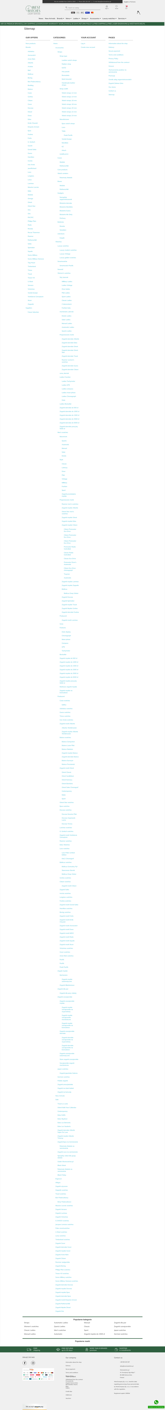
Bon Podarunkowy (34, 82)
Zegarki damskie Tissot (70, 356)
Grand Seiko (32, 149)
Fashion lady (66, 308)
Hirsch (64, 150)
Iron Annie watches (66, 720)
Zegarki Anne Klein (62, 1255)
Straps (60, 52)
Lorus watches (60, 1236)
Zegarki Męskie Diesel (63, 1307)
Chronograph (66, 636)
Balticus (30, 74)
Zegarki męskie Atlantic (70, 508)
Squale (30, 251)
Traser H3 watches (62, 1273)
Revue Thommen (34, 232)
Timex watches (65, 716)
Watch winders (63, 173)
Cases (60, 158)
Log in (83, 43)
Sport (64, 490)
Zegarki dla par (63, 989)
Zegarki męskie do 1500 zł (69, 666)
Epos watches (64, 806)
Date (63, 400)
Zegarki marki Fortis (66, 916)
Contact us (112, 91)
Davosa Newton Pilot (69, 814)
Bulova (30, 89)
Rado (30, 225)
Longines (31, 176)
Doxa (30, 116)
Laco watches (64, 848)
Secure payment (114, 51)
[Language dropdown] (127, 2)
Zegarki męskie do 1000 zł (69, 662)
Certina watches (65, 878)
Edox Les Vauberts (64, 1126)
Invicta (30, 161)
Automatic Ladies (68, 327)
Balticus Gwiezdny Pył (69, 866)
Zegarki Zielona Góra (116, 83)
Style (61, 460)
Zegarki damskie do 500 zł (69, 408)
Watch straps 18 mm (69, 104)
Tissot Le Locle (63, 1104)
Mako (64, 795)
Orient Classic (66, 772)
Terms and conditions (116, 55)
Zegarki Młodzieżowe (67, 985)
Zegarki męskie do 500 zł (68, 658)
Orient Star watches (67, 802)
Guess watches (65, 712)
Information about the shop (118, 43)
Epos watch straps (68, 123)
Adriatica (31, 51)
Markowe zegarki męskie (68, 687)
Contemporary (67, 791)
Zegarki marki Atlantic (67, 724)
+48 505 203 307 (125, 1362)
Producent (63, 616)
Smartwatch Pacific (66, 266)
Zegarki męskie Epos (62, 1292)
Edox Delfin (61, 1115)
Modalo (30, 195)
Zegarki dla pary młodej (68, 993)
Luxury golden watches (68, 258)
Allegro (57, 1182)
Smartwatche (62, 261)
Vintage (64, 479)
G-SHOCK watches (62, 1221)
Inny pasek (65, 72)
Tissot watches (60, 1194)
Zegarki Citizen (60, 1258)
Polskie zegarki (63, 1081)
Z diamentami (67, 304)
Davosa (30, 108)
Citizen (30, 100)
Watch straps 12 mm (69, 93)
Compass (65, 643)
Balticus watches (66, 862)
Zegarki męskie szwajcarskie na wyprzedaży (67, 1009)
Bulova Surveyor (67, 760)
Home (55, 43)
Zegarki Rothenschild (62, 1304)
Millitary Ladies (67, 281)
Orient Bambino (67, 784)
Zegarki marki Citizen (69, 886)
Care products (62, 170)
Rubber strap (66, 64)
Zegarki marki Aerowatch (68, 926)
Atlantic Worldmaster (69, 728)
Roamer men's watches (70, 504)
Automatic (65, 444)
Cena (61, 624)
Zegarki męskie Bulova (70, 753)
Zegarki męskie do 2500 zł (69, 670)
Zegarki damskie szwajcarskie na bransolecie (67, 1048)
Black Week (62, 1165)
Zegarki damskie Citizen (70, 369)
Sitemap (111, 95)
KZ (63, 147)
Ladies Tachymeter (68, 381)
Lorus (30, 180)
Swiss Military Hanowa (36, 259)
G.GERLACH (64, 154)
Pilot (63, 475)
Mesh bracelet (67, 79)
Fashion (64, 486)
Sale (57, 1100)
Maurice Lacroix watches (64, 1206)
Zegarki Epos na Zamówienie (68, 1142)
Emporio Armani (33, 127)
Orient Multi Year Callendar (67, 1107)
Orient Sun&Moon (68, 776)
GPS (63, 647)
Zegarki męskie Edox (69, 521)
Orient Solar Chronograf (70, 787)
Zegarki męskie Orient (69, 517)
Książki (62, 238)
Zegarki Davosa (67, 597)
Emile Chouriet (33, 123)
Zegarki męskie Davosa (63, 1289)
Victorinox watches (66, 948)
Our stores (112, 87)
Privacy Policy (113, 59)
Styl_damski (64, 277)
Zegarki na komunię (64, 1092)
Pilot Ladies (66, 293)
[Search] (82, 8)
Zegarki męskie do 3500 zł (69, 673)
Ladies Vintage (67, 285)
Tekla (63, 131)
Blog (67, 1386)
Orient (30, 202)
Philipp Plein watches (62, 1270)
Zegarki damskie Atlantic (70, 339)
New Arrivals (60, 1096)
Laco (29, 172)
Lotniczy (64, 468)
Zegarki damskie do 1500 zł (69, 415)
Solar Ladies (66, 320)
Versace (30, 285)
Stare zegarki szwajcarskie (69, 1059)
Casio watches (65, 701)
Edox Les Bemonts (64, 1123)
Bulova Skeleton (67, 749)
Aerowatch (32, 55)
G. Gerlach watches (66, 831)
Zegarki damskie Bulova (70, 757)
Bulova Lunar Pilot (68, 745)
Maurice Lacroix (33, 187)
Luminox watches (66, 828)
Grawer (111, 66)
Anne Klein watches (66, 956)
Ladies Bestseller (65, 404)
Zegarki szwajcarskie (65, 997)
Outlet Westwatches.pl (65, 1162)
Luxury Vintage (65, 254)
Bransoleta (65, 75)
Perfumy (63, 218)
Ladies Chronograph (69, 396)
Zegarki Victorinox (61, 1217)
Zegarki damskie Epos (63, 1296)
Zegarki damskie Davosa (64, 1285)
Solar (63, 452)
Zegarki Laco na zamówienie (68, 1152)
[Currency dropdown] (133, 2)
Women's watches (64, 273)
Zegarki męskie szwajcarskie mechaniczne (67, 1017)
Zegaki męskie (63, 971)
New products (31, 43)
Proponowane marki (67, 335)
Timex (30, 270)
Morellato (65, 143)
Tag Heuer (31, 263)
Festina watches (65, 901)
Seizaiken (63, 230)
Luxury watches (63, 246)
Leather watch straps (69, 60)
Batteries (61, 222)
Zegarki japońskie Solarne (69, 1073)
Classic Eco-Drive (70, 558)
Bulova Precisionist (68, 764)
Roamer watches (66, 841)
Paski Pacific (68, 135)
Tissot (30, 274)
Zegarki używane (61, 1186)
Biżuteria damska (66, 203)
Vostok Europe (33, 293)
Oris (29, 210)
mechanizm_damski (66, 312)
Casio (30, 93)
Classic (64, 464)
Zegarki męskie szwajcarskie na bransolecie (67, 1025)
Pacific (62, 960)
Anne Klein (31, 59)
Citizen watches (65, 882)
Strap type (63, 56)
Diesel (30, 112)
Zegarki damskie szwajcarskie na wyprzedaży (67, 1040)
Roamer (30, 236)
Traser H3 (31, 278)
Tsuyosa (67, 574)
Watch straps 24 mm (69, 116)
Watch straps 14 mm (69, 97)
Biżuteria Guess (65, 211)
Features (63, 628)
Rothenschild (32, 240)
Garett (30, 146)
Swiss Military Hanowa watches (66, 1281)
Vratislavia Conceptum (35, 297)
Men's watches (63, 432)
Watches (58, 242)
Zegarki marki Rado (66, 937)
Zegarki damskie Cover (63, 1247)
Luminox (31, 183)
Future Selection (33, 312)
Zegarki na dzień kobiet (66, 1088)
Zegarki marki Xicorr (67, 944)
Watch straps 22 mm (69, 112)
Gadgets (61, 193)
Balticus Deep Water (71, 593)
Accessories (59, 48)
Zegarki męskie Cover (62, 1251)
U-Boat (30, 281)
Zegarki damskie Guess (70, 366)
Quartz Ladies (67, 331)
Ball (29, 70)
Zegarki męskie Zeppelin (70, 585)
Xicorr (30, 300)
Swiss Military (32, 255)
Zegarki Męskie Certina (70, 608)
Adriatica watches (66, 709)
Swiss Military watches (63, 1277)
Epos (29, 131)
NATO (64, 68)
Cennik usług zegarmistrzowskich (120, 79)
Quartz (64, 441)
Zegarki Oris (59, 1311)
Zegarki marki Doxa (66, 929)
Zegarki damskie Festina (70, 612)
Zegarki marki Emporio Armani (66, 1300)
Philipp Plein (32, 221)
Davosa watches (66, 810)
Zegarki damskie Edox (69, 343)
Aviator (30, 66)
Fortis (30, 138)
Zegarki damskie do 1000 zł (69, 411)
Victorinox (31, 289)
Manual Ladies (67, 323)
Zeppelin (31, 304)
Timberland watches (62, 1239)
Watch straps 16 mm (69, 100)
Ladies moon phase (68, 393)
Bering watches (65, 912)
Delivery (111, 47)
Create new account (88, 47)
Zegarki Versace (61, 1209)
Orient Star (31, 206)
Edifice (64, 705)
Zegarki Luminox (61, 1213)
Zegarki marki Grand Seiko (69, 905)
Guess (30, 153)
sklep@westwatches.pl (126, 1366)
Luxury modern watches (68, 250)
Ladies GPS (66, 385)
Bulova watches (65, 737)
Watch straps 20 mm (69, 108)
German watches (64, 1077)
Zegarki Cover (60, 1243)
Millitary (64, 483)
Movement (63, 437)
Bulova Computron (68, 742)
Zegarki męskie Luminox (70, 582)
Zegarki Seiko (64, 890)
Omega (30, 198)
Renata (30, 229)
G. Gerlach (31, 142)
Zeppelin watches (61, 1190)
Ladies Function (65, 377)
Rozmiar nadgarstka (62, 1262)
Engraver (58, 1179)
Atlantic (30, 63)
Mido (29, 191)
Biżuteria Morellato (66, 207)
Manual (64, 448)
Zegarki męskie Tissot (69, 605)
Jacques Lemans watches (64, 1224)
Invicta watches (65, 893)
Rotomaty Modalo (66, 178)
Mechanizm (64, 975)
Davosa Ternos (67, 824)
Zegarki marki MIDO (67, 933)
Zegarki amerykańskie (65, 1084)
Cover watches (65, 952)
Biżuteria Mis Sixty (66, 214)
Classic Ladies (67, 300)
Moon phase (66, 639)
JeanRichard (32, 168)
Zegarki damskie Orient (70, 346)
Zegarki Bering (60, 1266)
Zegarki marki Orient (67, 768)
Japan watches (63, 1069)
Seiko (29, 244)
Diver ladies (66, 289)
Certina (30, 97)
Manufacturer (64, 119)
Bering (30, 78)
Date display (66, 632)
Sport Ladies (66, 297)
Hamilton (31, 157)
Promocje (112, 76)
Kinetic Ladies (66, 316)
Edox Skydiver (62, 1119)
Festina (30, 134)
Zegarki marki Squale (67, 941)
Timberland (32, 266)
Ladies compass (67, 389)
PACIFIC (31, 217)
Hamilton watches (66, 908)
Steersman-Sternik (68, 870)
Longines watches (66, 897)
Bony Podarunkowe (64, 1202)
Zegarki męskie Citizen (69, 525)
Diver (63, 471)
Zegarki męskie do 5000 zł (69, 677)
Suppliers (29, 308)
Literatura (61, 234)
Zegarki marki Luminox (70, 620)
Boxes (60, 181)
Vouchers (68, 1398)
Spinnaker (31, 248)
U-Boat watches (61, 1232)
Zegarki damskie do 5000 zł (69, 423)
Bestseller (63, 654)
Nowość (60, 269)
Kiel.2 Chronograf (68, 859)
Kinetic (64, 456)
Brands (28, 47)
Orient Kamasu (67, 780)
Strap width (64, 89)
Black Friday (62, 1175)
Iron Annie (31, 165)
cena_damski (64, 373)
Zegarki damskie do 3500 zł (69, 419)
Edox (29, 119)
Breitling (30, 85)
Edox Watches (65, 845)
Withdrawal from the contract (119, 62)
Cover (30, 104)
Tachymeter (66, 651)
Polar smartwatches (62, 1228)
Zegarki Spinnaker (68, 601)
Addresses (69, 1395)
